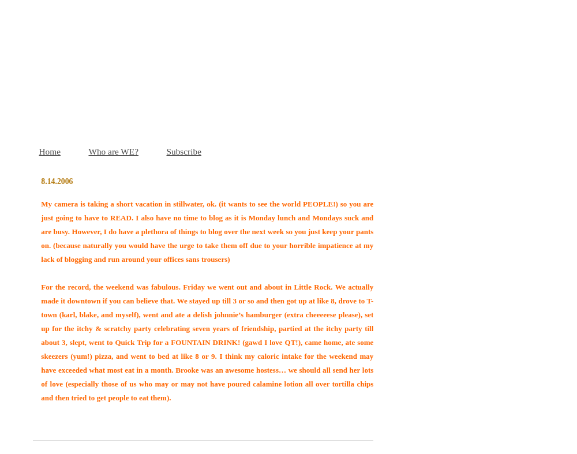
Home (50, 151)
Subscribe (184, 151)
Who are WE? (113, 151)
